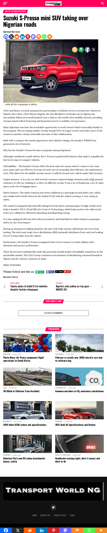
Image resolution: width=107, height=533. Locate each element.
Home (34, 516)
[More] (49, 36)
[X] (11, 36)
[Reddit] (16, 36)
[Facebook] (6, 36)
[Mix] (38, 36)
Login (72, 516)
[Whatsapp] (44, 36)
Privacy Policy (60, 516)
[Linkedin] (22, 36)
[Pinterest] (27, 36)
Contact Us (45, 516)
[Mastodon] (33, 36)
